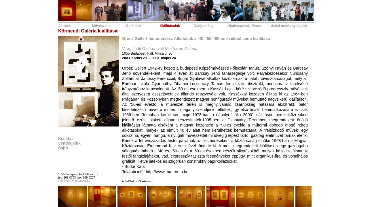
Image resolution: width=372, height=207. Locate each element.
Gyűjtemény (203, 26)
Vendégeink (69, 143)
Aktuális (65, 26)
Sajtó (63, 147)
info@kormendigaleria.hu (74, 180)
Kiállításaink (170, 26)
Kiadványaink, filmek (244, 26)
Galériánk (134, 26)
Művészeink (101, 26)
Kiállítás (66, 138)
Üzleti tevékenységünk (289, 26)
